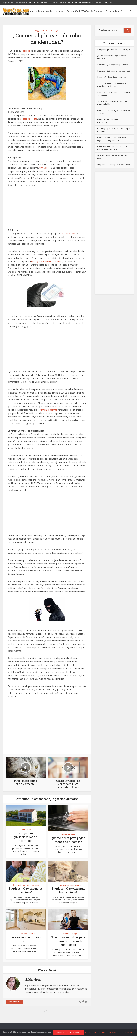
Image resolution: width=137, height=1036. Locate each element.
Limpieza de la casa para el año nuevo (113, 164)
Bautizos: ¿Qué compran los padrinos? (68, 890)
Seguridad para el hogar (47, 30)
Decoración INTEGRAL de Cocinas (84, 11)
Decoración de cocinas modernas (25, 939)
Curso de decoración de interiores (45, 11)
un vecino (44, 167)
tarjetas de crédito (28, 118)
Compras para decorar (24, 2)
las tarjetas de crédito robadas (46, 261)
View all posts (14, 1001)
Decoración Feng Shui (103, 2)
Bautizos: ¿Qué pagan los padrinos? (26, 890)
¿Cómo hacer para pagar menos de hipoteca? (68, 840)
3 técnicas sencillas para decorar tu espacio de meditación (68, 941)
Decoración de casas (42, 2)
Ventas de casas (68, 834)
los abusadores (67, 233)
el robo (26, 50)
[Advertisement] (47, 209)
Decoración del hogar (68, 933)
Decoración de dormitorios (82, 2)
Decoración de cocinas (62, 2)
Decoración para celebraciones (25, 885)
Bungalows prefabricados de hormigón (25, 837)
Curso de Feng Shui (115, 11)
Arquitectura (8, 2)
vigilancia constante (47, 409)
